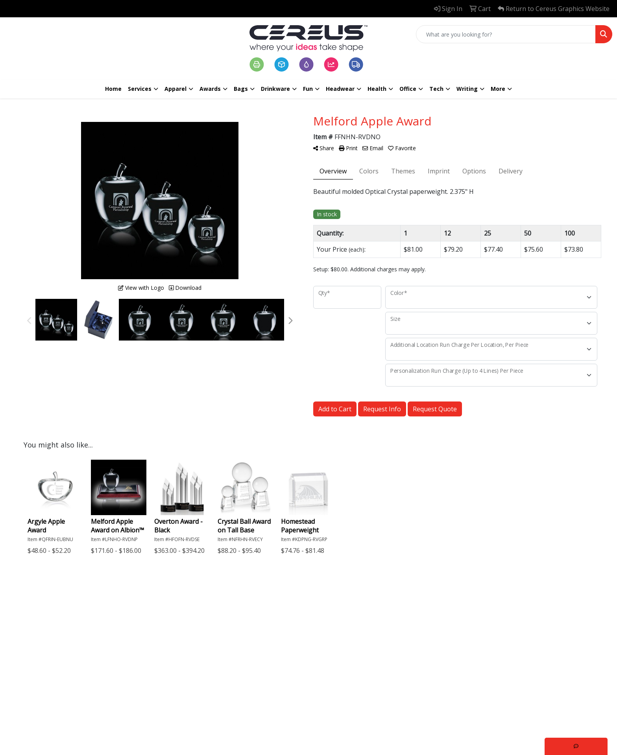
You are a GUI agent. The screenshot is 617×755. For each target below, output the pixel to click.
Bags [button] (241, 88)
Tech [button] (436, 88)
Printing (291, 625)
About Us (234, 636)
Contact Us (237, 647)
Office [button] (407, 88)
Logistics (292, 669)
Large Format (299, 647)
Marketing (294, 658)
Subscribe (471, 715)
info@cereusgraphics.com (73, 674)
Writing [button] (467, 88)
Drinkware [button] (275, 88)
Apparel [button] (175, 88)
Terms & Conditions (237, 674)
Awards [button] (210, 88)
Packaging (294, 636)
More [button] (498, 88)
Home (113, 88)
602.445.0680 (54, 665)
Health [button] (377, 88)
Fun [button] (308, 88)
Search (231, 658)
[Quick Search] (506, 34)
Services (139, 88)
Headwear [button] (340, 88)
